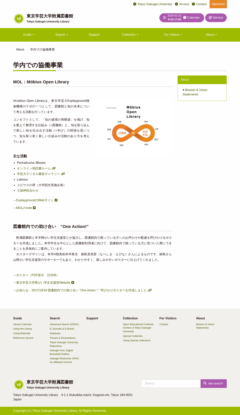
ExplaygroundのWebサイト (35, 200)
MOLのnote (24, 208)
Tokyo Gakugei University (154, 4)
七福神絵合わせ (27, 190)
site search (213, 383)
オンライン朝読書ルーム (34, 168)
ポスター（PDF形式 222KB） (37, 275)
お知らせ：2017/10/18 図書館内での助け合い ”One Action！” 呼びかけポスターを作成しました (81, 290)
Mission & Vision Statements (195, 92)
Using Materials (22, 333)
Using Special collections (137, 340)
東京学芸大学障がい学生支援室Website (43, 282)
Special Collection (133, 336)
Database (55, 333)
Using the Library (22, 328)
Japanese (218, 4)
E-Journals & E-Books (62, 328)
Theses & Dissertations (63, 337)
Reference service (23, 337)
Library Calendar (22, 324)
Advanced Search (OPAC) (64, 324)
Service (216, 17)
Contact (201, 4)
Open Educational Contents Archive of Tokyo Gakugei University (138, 328)
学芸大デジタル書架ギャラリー (38, 174)
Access (184, 4)
